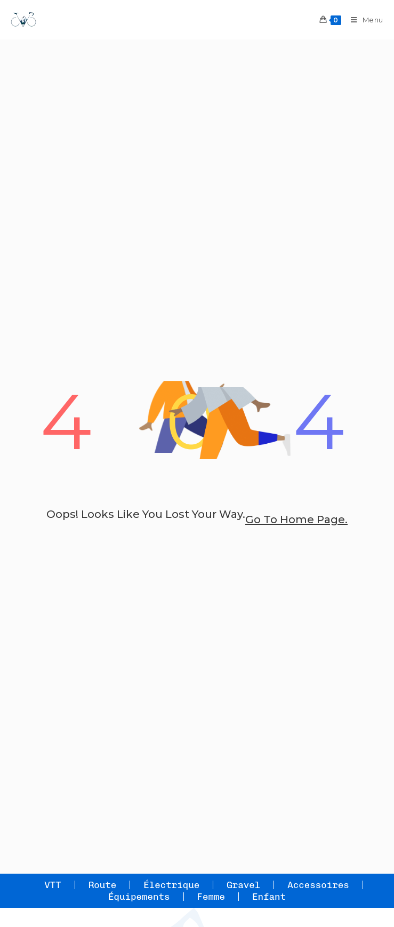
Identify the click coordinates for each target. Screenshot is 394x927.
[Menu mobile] (363, 19)
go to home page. (296, 519)
